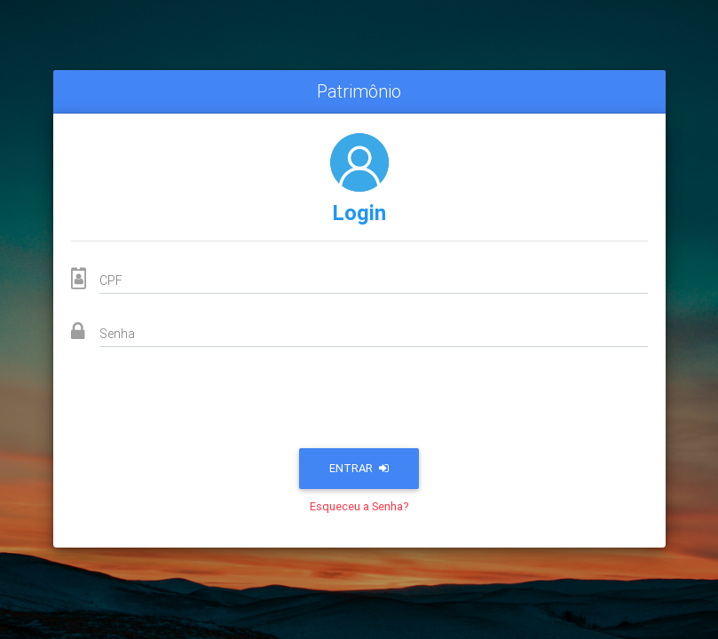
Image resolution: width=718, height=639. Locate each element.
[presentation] (359, 403)
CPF (110, 280)
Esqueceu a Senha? (359, 506)
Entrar (359, 468)
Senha (117, 334)
